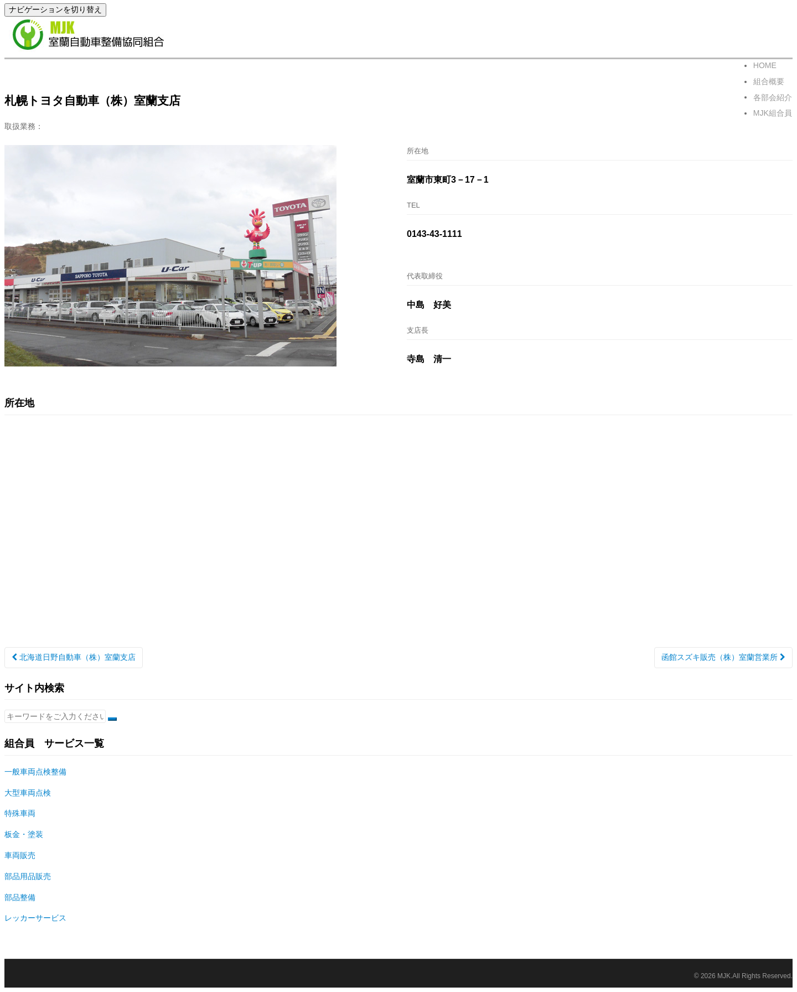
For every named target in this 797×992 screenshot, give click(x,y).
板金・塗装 (23, 834)
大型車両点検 (27, 792)
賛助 (199, 101)
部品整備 (19, 897)
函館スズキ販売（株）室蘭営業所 (723, 657)
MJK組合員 (773, 115)
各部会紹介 (773, 99)
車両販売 (19, 855)
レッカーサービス (35, 917)
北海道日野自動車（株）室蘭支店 (74, 657)
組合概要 (769, 82)
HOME (765, 65)
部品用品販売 (27, 876)
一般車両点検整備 (35, 771)
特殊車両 (19, 813)
